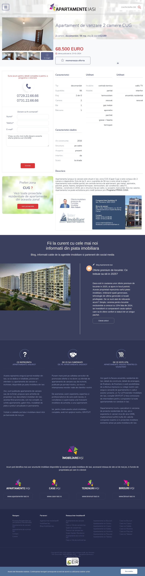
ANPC (74, 554)
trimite (28, 166)
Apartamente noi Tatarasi (102, 537)
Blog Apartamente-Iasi (104, 265)
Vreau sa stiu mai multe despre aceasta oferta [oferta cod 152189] (27, 140)
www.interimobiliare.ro (104, 223)
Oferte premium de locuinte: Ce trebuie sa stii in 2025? (110, 272)
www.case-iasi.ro (54, 496)
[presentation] (28, 154)
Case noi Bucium (126, 521)
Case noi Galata (125, 526)
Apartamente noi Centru (102, 523)
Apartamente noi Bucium (102, 521)
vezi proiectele (28, 206)
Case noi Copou (125, 523)
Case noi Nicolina (126, 529)
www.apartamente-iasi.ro (18, 496)
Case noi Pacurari (126, 531)
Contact (15, 534)
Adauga (106, 7)
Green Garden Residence (75, 533)
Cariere (15, 536)
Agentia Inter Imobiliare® (49, 521)
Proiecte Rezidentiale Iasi (22, 521)
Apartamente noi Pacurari (102, 534)
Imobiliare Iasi (45, 523)
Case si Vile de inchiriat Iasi (76, 540)
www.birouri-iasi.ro (127, 496)
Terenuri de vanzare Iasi (74, 530)
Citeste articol (103, 321)
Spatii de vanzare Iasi (73, 528)
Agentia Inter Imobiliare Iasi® (76, 552)
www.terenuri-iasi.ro (90, 496)
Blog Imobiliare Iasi (47, 526)
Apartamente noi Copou (102, 526)
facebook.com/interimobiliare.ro (107, 224)
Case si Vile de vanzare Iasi (76, 525)
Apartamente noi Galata (102, 529)
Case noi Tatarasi (126, 534)
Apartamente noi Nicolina (102, 531)
